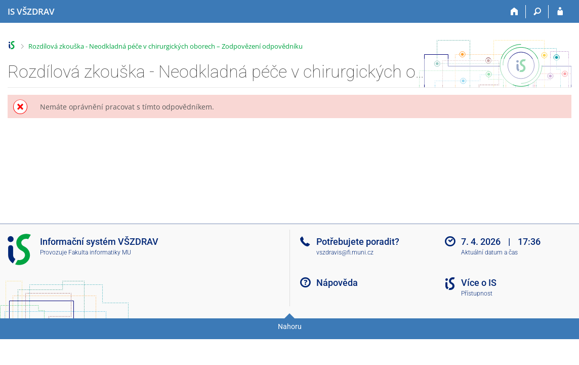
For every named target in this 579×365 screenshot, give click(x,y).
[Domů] (514, 11)
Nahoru (290, 326)
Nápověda (337, 282)
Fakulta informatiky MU (99, 252)
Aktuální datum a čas (489, 252)
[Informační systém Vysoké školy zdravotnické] (31, 11)
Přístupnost (476, 293)
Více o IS (479, 282)
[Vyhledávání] (537, 11)
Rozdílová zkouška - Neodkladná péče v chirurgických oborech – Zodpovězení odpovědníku (165, 46)
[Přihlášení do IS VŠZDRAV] (560, 11)
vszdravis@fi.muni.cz (345, 252)
